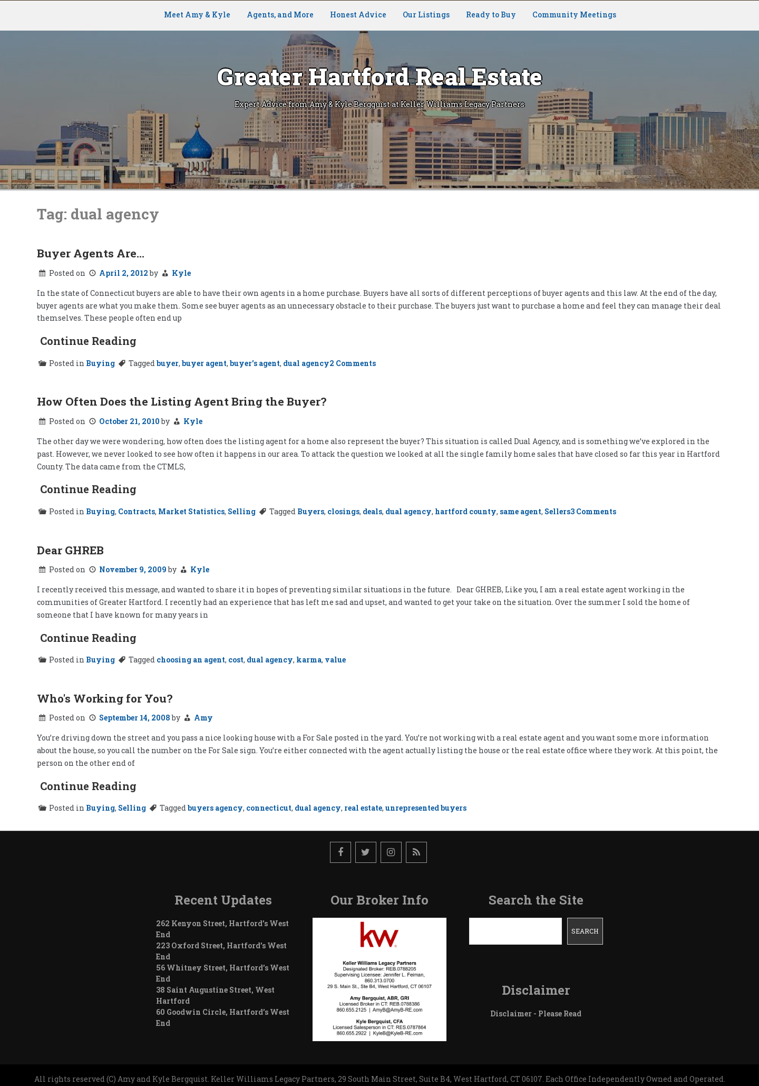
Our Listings (426, 14)
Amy (203, 718)
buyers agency (215, 808)
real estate (363, 808)
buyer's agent (255, 363)
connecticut (268, 808)
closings (343, 511)
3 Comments (593, 511)
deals (372, 511)
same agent (520, 511)
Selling (242, 511)
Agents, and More (280, 14)
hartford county (466, 511)
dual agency (306, 363)
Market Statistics (191, 511)
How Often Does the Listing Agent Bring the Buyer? (181, 401)
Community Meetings (574, 14)
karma (309, 660)
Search (584, 931)
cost (236, 660)
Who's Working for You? (104, 698)
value (335, 660)
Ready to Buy (491, 14)
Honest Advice (358, 14)
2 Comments (352, 363)
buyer (168, 363)
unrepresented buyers (425, 808)
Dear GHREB (70, 550)
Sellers (557, 511)
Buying (100, 363)
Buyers (310, 511)
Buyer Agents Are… (90, 253)
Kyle (181, 273)
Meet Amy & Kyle (197, 14)
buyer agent (204, 363)
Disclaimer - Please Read (535, 1013)
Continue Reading (88, 341)
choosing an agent (191, 660)
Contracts (136, 511)
